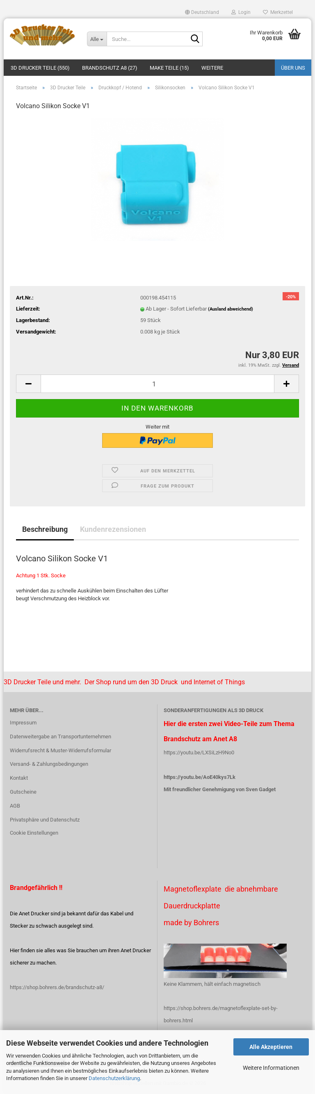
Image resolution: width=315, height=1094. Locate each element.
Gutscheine (23, 792)
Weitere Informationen (271, 1067)
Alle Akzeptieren (270, 1047)
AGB (15, 806)
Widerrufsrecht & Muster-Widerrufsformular (60, 750)
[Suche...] (97, 39)
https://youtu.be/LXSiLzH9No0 (199, 752)
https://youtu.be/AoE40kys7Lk (199, 777)
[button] (202, 12)
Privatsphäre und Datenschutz (45, 820)
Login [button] (241, 12)
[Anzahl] (157, 384)
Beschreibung (45, 529)
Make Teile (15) (169, 68)
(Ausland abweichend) (230, 309)
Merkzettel (278, 12)
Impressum (23, 722)
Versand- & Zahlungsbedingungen (49, 764)
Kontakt (19, 778)
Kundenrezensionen (113, 529)
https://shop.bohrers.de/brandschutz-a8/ (57, 987)
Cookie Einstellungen (34, 833)
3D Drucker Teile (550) (40, 68)
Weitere (212, 68)
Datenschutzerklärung (114, 1078)
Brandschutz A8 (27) (109, 68)
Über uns (293, 68)
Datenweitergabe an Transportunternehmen (60, 736)
